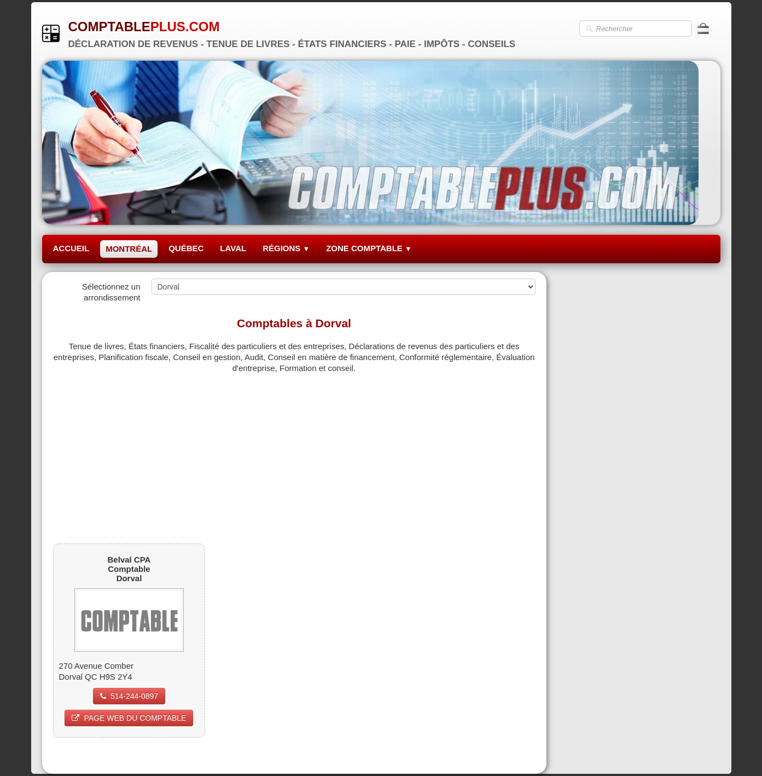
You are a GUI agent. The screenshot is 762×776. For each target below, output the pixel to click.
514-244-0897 (129, 696)
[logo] (283, 33)
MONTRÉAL (129, 248)
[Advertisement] (294, 450)
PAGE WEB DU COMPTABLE (129, 718)
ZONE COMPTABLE (369, 248)
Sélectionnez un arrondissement (111, 292)
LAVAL (233, 248)
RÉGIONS (286, 248)
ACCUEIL (71, 248)
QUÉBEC (185, 248)
